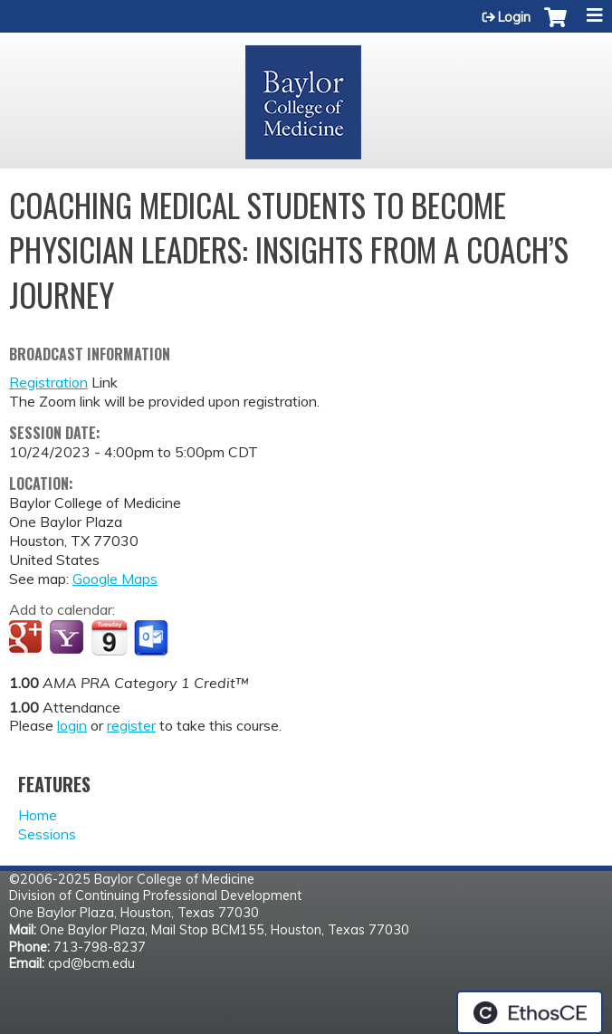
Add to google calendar (27, 638)
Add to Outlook (152, 638)
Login (514, 17)
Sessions (47, 834)
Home (37, 815)
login (72, 725)
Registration (48, 382)
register (131, 725)
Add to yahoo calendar (68, 638)
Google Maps (115, 579)
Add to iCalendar (109, 637)
